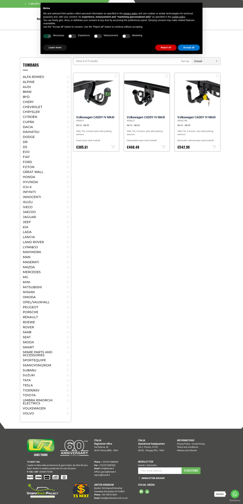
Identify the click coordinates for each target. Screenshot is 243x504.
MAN (27, 257)
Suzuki (29, 375)
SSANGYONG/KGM (37, 365)
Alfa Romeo (33, 76)
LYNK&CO (30, 247)
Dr (25, 142)
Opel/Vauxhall (36, 302)
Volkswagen (34, 408)
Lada (27, 232)
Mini (26, 282)
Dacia (28, 127)
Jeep (27, 222)
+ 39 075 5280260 (109, 462)
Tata (27, 380)
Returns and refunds (187, 450)
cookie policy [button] (178, 16)
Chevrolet (32, 107)
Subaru (29, 370)
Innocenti (32, 197)
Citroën (30, 116)
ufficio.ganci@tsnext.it (105, 472)
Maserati (31, 262)
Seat (27, 337)
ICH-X (27, 187)
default (205, 61)
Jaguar (29, 217)
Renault (30, 317)
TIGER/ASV (31, 390)
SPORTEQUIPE (34, 360)
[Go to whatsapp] (235, 494)
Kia (25, 227)
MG (25, 277)
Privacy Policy (183, 444)
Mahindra (32, 252)
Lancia (29, 237)
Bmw (27, 91)
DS (25, 147)
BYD (26, 96)
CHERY (28, 101)
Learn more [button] (55, 47)
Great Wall (33, 171)
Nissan (29, 292)
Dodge (29, 136)
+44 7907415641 (109, 494)
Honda (29, 177)
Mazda (29, 267)
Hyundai (30, 182)
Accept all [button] (188, 47)
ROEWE (29, 322)
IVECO (28, 207)
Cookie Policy (198, 444)
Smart (28, 347)
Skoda (28, 342)
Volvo (28, 413)
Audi (27, 87)
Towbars (31, 65)
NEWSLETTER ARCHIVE (153, 478)
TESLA (28, 385)
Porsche (30, 312)
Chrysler (31, 111)
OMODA (29, 297)
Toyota (29, 395)
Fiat (26, 157)
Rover (28, 327)
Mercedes (32, 272)
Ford (27, 162)
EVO (26, 151)
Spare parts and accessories (37, 354)
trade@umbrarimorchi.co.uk (114, 498)
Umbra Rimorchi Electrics (38, 402)
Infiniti (29, 192)
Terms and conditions (187, 447)
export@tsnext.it (102, 475)
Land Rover (33, 242)
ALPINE (29, 81)
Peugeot (30, 307)
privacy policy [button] (130, 13)
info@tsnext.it (107, 468)
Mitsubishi (32, 287)
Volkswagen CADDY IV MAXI (95, 117)
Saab (27, 332)
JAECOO (29, 212)
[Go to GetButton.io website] (235, 500)
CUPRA (28, 122)
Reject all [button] (166, 47)
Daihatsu (31, 131)
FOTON (28, 167)
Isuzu (28, 202)
